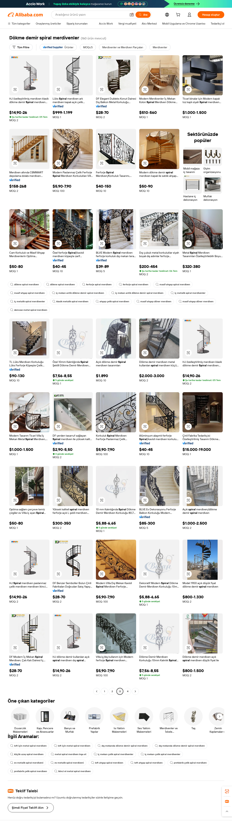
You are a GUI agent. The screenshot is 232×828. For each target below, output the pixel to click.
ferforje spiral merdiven (97, 284)
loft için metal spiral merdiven (28, 745)
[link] (227, 791)
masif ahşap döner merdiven (153, 301)
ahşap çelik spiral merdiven (112, 301)
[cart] (179, 15)
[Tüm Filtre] (21, 47)
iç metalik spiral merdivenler (188, 293)
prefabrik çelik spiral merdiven (188, 762)
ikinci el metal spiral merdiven (72, 771)
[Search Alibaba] (90, 15)
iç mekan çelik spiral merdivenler (113, 754)
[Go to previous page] (96, 691)
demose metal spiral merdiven (28, 310)
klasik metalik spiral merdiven (70, 301)
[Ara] (143, 15)
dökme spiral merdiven (24, 284)
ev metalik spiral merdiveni (26, 762)
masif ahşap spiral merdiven (173, 284)
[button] (131, 14)
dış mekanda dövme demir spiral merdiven (123, 745)
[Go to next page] (135, 691)
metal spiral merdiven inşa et (68, 754)
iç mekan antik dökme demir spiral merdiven (78, 293)
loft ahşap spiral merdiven (107, 762)
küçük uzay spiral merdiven (27, 754)
